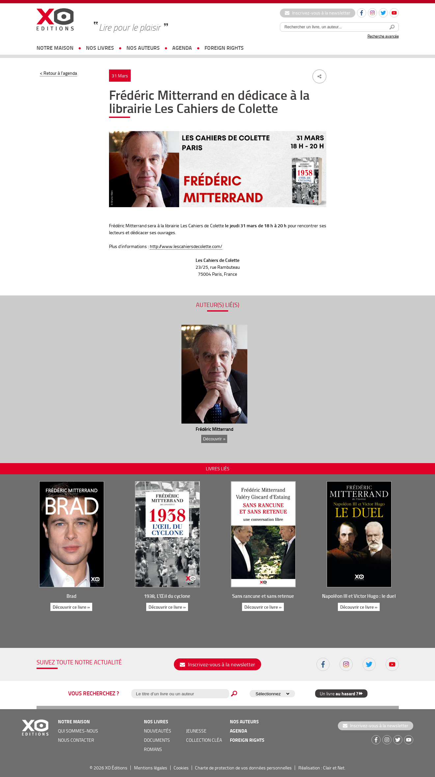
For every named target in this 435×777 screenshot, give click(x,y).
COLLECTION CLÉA (204, 740)
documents (157, 740)
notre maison (55, 47)
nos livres (100, 47)
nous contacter (76, 740)
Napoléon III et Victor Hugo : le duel (359, 595)
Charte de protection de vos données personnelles (243, 767)
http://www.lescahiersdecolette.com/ (186, 246)
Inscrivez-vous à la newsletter (317, 13)
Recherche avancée (383, 36)
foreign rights (224, 47)
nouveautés (157, 731)
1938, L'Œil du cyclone (167, 595)
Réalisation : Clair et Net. (321, 767)
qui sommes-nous (78, 731)
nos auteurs (143, 47)
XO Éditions (116, 767)
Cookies (181, 767)
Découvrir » (214, 438)
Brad (71, 595)
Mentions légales (150, 767)
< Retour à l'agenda (58, 73)
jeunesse (196, 731)
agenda (182, 47)
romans (153, 749)
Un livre (341, 693)
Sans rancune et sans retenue (263, 595)
